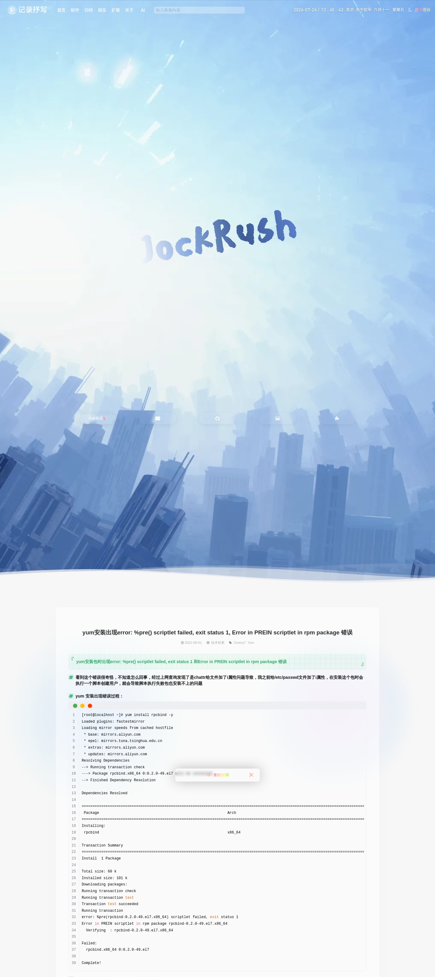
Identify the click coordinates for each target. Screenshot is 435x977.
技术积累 (217, 642)
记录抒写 (32, 10)
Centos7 (240, 642)
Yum (250, 642)
